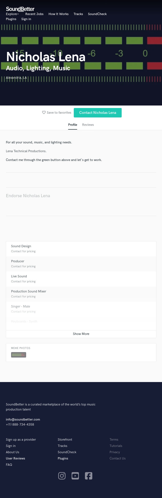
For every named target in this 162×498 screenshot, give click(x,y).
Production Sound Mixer (28, 291)
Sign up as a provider (21, 440)
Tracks (78, 14)
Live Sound (19, 276)
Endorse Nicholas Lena (28, 195)
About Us (12, 452)
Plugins (11, 19)
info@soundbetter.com (23, 420)
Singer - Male (20, 307)
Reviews (88, 125)
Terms (114, 440)
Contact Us (118, 459)
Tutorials (116, 446)
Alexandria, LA (16, 78)
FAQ (9, 465)
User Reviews (15, 459)
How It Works (58, 14)
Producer (17, 261)
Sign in (26, 19)
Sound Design (21, 246)
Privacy (115, 452)
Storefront (65, 440)
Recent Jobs (34, 14)
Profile (72, 125)
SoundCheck (97, 14)
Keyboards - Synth (24, 322)
